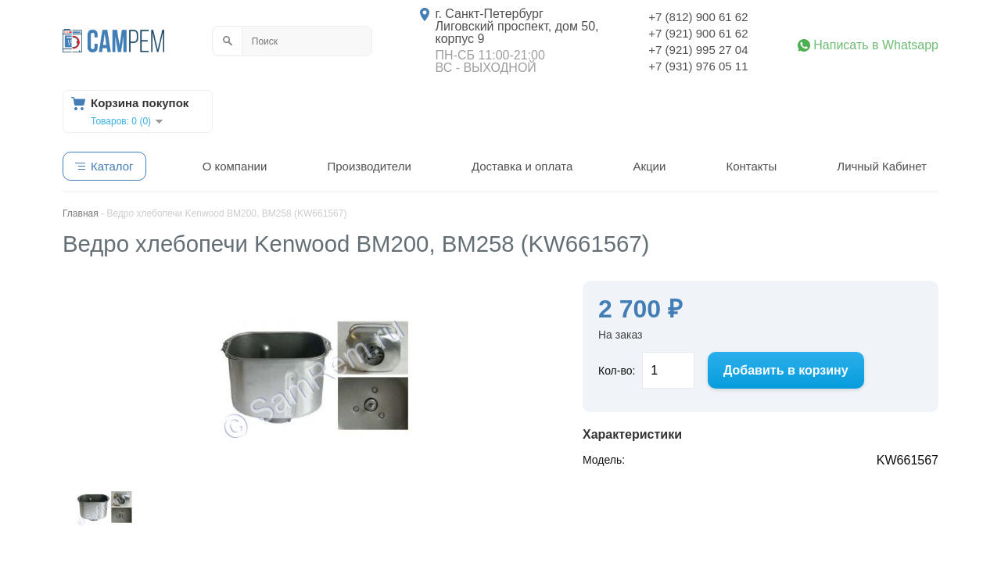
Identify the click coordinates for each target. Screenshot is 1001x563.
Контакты (751, 166)
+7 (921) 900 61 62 (698, 33)
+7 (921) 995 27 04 (698, 49)
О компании (235, 166)
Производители (369, 166)
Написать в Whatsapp (875, 45)
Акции (649, 166)
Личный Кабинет (882, 166)
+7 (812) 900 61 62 (698, 16)
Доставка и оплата (522, 166)
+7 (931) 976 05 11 (698, 66)
